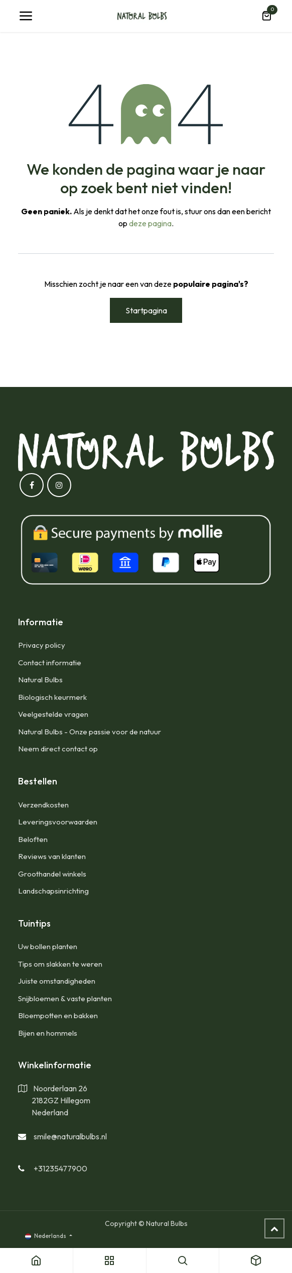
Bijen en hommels (47, 1033)
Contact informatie (49, 662)
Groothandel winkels (52, 874)
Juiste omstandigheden (56, 981)
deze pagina (150, 223)
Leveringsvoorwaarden (57, 821)
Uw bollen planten (47, 946)
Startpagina (146, 310)
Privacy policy (41, 645)
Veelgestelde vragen (53, 714)
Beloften (33, 839)
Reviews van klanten (52, 856)
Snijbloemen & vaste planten (65, 998)
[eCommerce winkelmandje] (266, 16)
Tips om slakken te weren (60, 964)
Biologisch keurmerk (52, 697)
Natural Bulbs (40, 679)
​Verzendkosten (43, 804)
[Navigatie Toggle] (25, 16)
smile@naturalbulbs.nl (70, 1136)
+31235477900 (60, 1168)
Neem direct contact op (58, 748)
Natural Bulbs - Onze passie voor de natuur (89, 731)
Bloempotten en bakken (58, 1015)
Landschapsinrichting (53, 891)
